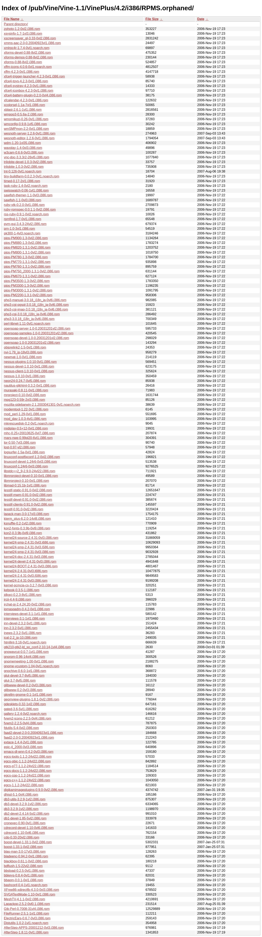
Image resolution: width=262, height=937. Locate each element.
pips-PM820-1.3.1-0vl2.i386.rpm (27, 247)
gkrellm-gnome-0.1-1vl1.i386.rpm (28, 694)
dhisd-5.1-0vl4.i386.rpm (21, 794)
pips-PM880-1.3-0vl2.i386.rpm (26, 243)
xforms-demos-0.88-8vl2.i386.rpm (28, 57)
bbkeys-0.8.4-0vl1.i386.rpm (23, 875)
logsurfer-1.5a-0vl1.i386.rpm (24, 452)
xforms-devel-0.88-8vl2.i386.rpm (27, 52)
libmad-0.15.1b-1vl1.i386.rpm (25, 485)
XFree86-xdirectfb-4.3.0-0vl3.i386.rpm (31, 889)
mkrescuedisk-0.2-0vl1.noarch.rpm (29, 423)
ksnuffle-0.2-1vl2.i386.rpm (23, 523)
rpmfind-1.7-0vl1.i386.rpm (22, 219)
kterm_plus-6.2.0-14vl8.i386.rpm (27, 518)
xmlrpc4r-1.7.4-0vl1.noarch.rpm (26, 48)
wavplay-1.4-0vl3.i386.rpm (23, 148)
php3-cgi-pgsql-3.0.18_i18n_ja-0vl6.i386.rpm (36, 304)
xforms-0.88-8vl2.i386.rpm (23, 62)
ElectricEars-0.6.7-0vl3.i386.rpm (27, 918)
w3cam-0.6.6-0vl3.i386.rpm (23, 152)
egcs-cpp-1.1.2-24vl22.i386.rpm (27, 775)
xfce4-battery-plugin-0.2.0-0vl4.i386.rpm (33, 95)
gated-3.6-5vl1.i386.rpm (21, 709)
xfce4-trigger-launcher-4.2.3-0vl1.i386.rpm (34, 76)
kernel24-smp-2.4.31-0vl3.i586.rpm (29, 547)
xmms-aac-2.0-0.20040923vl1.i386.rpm (32, 43)
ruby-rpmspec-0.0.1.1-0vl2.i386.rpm (30, 209)
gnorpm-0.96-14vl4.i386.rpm (24, 656)
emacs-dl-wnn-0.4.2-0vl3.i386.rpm (28, 751)
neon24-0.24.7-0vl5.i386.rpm (25, 381)
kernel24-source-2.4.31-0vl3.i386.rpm (31, 537)
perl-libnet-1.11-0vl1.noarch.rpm (27, 323)
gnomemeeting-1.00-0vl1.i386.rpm (29, 661)
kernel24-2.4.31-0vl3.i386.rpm (25, 580)
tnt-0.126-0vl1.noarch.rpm (22, 171)
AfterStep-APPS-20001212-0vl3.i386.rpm (34, 927)
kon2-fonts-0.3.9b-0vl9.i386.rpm (27, 528)
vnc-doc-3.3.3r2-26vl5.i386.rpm (26, 157)
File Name (11, 19)
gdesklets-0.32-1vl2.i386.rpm (25, 704)
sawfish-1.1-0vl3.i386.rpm (22, 200)
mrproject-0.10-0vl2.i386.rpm (25, 395)
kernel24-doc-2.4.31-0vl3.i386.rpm (29, 557)
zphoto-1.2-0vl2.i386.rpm (22, 29)
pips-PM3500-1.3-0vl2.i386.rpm (27, 281)
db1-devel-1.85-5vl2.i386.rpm (25, 818)
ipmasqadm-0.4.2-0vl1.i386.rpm (27, 609)
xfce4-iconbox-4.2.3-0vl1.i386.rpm (28, 90)
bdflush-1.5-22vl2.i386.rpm (23, 866)
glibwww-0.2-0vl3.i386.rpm (23, 690)
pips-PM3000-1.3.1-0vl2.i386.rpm (28, 290)
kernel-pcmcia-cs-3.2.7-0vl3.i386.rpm (31, 585)
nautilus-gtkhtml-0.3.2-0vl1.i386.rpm (30, 385)
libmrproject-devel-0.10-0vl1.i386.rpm (31, 476)
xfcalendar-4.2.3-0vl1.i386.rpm (26, 100)
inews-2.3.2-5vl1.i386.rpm (22, 633)
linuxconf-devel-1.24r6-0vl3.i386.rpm (30, 461)
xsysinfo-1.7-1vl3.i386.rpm (23, 33)
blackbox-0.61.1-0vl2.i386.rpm (26, 861)
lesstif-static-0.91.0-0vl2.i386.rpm (28, 490)
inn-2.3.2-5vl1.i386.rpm (20, 628)
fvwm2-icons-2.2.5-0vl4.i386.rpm (27, 718)
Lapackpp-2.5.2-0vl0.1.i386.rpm (27, 904)
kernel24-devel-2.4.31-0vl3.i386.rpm (30, 561)
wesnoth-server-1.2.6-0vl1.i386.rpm (29, 133)
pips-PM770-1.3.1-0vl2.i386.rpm (27, 262)
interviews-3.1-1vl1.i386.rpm (24, 618)
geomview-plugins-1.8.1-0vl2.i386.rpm (31, 699)
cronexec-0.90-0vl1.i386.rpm (24, 823)
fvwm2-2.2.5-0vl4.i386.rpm (23, 723)
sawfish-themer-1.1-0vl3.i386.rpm (28, 195)
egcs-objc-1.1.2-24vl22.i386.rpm (27, 761)
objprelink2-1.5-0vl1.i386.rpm (25, 347)
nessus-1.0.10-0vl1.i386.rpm (24, 376)
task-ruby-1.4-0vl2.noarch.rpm (25, 185)
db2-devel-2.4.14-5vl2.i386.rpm (26, 813)
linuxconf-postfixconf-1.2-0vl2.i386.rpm (32, 457)
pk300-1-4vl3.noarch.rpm (22, 233)
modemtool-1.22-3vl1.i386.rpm (26, 409)
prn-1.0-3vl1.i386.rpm (19, 228)
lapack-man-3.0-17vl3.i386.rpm (26, 514)
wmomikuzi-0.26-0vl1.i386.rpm (26, 119)
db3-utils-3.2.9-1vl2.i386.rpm (24, 799)
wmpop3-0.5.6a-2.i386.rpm (23, 114)
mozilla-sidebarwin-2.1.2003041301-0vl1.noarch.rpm (42, 404)
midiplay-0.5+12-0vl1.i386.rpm (26, 428)
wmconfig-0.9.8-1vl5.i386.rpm (25, 124)
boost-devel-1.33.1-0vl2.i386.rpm (28, 842)
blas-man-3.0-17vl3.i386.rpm (25, 851)
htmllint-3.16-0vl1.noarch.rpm (25, 642)
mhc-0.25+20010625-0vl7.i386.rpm (29, 433)
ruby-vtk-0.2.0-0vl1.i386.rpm (24, 205)
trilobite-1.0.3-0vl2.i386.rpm (24, 166)
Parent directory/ (16, 24)
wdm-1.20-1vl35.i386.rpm (22, 143)
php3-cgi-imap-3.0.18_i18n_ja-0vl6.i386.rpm (36, 309)
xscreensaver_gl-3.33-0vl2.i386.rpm (30, 38)
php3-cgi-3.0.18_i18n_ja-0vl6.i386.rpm (32, 314)
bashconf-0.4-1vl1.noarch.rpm (25, 885)
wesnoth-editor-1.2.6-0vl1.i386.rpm (29, 138)
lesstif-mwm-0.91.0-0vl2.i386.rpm (28, 495)
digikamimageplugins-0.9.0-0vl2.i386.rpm (34, 790)
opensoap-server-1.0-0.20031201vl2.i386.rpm (37, 328)
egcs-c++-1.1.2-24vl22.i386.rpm (27, 780)
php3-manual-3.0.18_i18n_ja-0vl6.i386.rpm (35, 300)
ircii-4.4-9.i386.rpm (17, 599)
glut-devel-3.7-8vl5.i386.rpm (24, 675)
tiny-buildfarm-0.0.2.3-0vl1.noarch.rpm (31, 176)
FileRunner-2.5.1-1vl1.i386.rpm (26, 913)
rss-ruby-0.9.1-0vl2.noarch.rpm (26, 214)
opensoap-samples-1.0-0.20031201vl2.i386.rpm (38, 333)
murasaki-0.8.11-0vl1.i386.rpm (26, 390)
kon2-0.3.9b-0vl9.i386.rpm (23, 533)
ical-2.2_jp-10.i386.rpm (20, 637)
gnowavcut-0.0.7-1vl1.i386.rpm (26, 652)
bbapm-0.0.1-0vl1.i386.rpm (23, 880)
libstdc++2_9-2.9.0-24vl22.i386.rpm (29, 471)
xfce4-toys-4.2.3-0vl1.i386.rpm (26, 81)
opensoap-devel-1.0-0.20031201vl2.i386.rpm (36, 338)
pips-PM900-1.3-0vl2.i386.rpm (26, 238)
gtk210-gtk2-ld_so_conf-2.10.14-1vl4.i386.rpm (37, 647)
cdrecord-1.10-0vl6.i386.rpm (24, 832)
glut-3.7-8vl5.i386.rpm (20, 680)
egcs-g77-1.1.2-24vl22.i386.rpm (27, 766)
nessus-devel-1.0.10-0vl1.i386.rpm (29, 366)
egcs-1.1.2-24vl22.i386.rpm (24, 785)
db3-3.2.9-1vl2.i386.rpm (21, 809)
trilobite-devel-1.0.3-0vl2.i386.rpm (28, 162)
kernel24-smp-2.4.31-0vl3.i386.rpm (29, 552)
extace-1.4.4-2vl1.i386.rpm (23, 742)
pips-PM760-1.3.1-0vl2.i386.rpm (27, 266)
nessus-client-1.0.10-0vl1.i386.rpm (29, 371)
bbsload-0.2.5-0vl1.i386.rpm (24, 870)
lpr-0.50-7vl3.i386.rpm (20, 442)
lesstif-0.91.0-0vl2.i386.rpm (23, 509)
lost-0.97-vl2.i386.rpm (19, 447)
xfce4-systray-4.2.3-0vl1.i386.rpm (28, 86)
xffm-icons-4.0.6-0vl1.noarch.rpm (28, 67)
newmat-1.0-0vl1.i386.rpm (23, 357)
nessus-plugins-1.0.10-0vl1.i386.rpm (30, 361)
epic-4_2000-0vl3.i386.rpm (23, 747)
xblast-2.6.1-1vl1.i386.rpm (23, 109)
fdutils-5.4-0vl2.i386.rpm (21, 728)
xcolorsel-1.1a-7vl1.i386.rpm (24, 105)
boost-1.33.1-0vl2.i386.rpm (23, 847)
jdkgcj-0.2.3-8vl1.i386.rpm (22, 594)
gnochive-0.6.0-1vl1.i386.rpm (25, 671)
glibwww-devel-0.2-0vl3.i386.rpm (27, 685)
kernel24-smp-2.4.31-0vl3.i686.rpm (29, 542)
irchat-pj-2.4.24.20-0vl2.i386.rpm (27, 604)
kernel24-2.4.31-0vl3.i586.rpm (25, 575)
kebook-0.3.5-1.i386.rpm (21, 590)
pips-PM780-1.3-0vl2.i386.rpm (26, 257)
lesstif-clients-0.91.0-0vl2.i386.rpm (29, 504)
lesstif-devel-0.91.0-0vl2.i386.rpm (28, 499)
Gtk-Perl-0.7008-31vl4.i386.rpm (27, 909)
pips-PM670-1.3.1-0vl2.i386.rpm (27, 276)
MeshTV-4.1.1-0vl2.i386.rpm (24, 899)
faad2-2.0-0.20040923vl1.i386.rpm (29, 737)
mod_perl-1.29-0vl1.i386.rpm (25, 414)
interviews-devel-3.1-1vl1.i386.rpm (29, 614)
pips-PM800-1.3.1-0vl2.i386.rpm (27, 252)
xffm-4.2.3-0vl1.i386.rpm (21, 71)
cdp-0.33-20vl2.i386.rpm (21, 837)
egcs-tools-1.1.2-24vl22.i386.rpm (28, 756)
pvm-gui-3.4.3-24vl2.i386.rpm (25, 224)
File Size (152, 19)
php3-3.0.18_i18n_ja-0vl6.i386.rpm (29, 319)
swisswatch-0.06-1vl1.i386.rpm (26, 190)
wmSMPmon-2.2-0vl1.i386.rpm (26, 128)
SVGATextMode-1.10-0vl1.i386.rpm (29, 894)
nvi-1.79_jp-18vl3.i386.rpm (23, 352)
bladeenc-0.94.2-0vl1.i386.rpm (26, 856)
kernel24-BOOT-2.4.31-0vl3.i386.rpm (31, 566)
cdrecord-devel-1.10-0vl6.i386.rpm (29, 828)
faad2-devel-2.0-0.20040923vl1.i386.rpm (33, 733)
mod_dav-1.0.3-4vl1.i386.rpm (25, 419)
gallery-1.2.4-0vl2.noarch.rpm (25, 713)
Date (200, 19)
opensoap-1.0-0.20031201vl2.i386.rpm (32, 342)
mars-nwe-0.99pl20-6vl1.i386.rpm (28, 438)
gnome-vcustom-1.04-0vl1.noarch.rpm (31, 666)
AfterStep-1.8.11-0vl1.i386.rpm (26, 932)
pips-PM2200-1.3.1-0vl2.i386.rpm (28, 295)
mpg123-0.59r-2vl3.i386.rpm (24, 399)
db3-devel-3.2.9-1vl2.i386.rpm (25, 804)
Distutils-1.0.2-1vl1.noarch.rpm (26, 923)
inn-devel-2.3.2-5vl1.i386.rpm (25, 623)
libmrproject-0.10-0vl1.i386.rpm (26, 480)
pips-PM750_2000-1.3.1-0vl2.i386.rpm (32, 271)
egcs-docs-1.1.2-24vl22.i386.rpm (28, 770)
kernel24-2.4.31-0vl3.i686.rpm (25, 571)
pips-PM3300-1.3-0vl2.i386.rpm (27, 285)
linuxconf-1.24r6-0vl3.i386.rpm (26, 466)
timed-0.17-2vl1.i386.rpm (22, 181)
